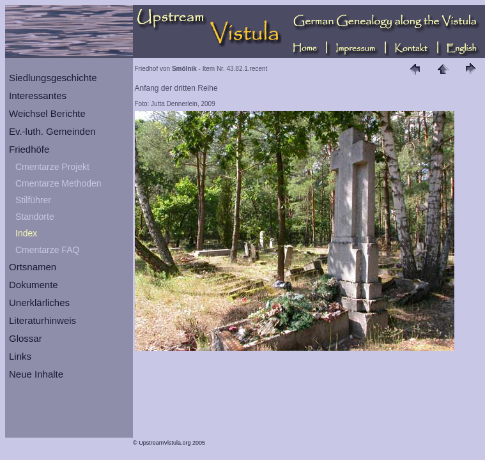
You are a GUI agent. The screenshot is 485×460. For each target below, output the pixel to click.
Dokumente (33, 284)
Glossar (25, 338)
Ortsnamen (32, 266)
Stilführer (33, 200)
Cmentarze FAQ (47, 250)
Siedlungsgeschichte (53, 77)
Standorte (34, 216)
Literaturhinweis (42, 320)
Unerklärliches (39, 302)
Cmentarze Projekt (52, 167)
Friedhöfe (29, 149)
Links (20, 356)
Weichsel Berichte (47, 113)
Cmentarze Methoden (58, 183)
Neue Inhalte (36, 374)
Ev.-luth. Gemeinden (52, 131)
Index (26, 233)
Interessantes (37, 95)
